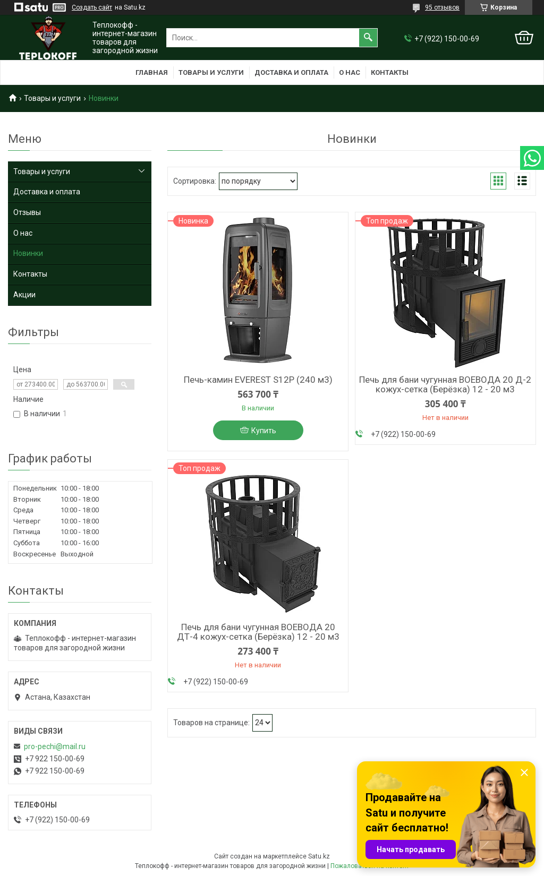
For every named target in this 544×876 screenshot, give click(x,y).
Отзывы (27, 212)
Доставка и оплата (291, 72)
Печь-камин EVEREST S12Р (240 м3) (258, 379)
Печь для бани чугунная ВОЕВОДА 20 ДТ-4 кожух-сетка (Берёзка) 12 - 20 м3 (258, 631)
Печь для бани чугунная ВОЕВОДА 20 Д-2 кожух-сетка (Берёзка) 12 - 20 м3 (445, 384)
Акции (24, 294)
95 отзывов (442, 7)
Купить (263, 430)
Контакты (390, 72)
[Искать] (368, 38)
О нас (349, 72)
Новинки (28, 253)
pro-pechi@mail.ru (55, 746)
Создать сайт (92, 7)
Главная (151, 72)
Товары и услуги (211, 72)
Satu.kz (319, 856)
